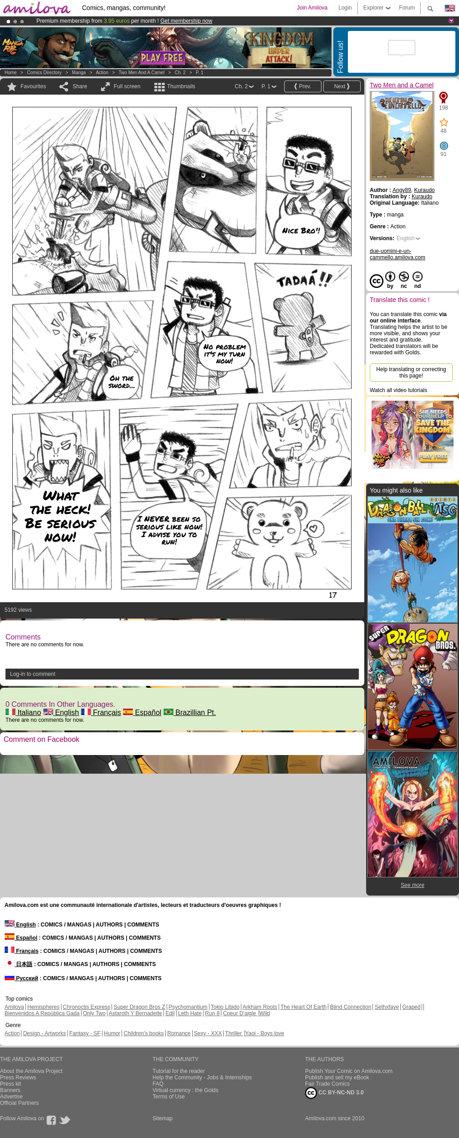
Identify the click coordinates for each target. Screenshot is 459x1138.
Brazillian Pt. (189, 712)
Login (345, 8)
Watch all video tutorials (398, 390)
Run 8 (212, 1013)
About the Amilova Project (31, 1071)
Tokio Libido (225, 1007)
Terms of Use (169, 1096)
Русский (21, 978)
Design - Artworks (44, 1033)
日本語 (18, 964)
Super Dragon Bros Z (139, 1007)
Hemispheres (43, 1007)
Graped (411, 1007)
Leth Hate (190, 1013)
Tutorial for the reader (179, 1071)
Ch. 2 (180, 72)
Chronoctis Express (86, 1007)
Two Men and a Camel (142, 72)
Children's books (143, 1033)
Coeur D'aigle (240, 1013)
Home (11, 72)
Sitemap (163, 1118)
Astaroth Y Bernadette (136, 1013)
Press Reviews (18, 1077)
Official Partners (19, 1103)
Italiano (23, 712)
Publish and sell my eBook (337, 1077)
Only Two (94, 1013)
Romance (178, 1033)
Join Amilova (312, 8)
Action (102, 72)
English (61, 712)
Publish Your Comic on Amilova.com (349, 1071)
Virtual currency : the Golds (186, 1090)
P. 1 (200, 72)
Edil (170, 1013)
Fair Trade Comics (327, 1084)
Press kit (10, 1084)
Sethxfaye (387, 1007)
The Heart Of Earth (303, 1007)
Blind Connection (351, 1007)
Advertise (11, 1096)
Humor (112, 1033)
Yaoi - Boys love (264, 1033)
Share (79, 86)
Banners (10, 1090)
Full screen (127, 86)
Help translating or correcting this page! (411, 372)
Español (142, 712)
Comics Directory (44, 72)
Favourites (33, 86)
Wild (264, 1013)
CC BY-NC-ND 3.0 (334, 1093)
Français (101, 712)
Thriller (234, 1033)
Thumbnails (181, 86)
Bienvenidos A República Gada (42, 1013)
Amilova (14, 1007)
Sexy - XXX (208, 1033)
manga (79, 72)
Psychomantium (187, 1007)
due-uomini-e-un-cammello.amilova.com (397, 254)
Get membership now (186, 21)
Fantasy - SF (85, 1033)
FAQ (158, 1084)
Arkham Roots (260, 1007)
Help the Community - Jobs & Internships (202, 1077)
